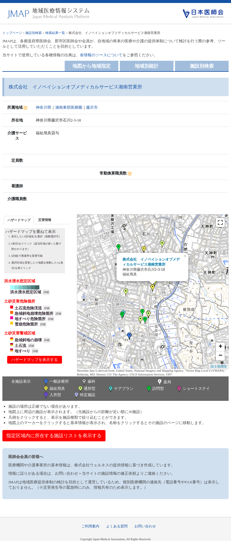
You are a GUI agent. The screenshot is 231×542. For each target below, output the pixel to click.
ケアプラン (120, 389)
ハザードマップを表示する (34, 359)
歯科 (88, 382)
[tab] (19, 220)
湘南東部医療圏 (68, 107)
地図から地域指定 (91, 65)
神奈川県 (43, 107)
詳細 (46, 292)
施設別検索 (33, 33)
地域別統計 (147, 65)
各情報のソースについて (101, 55)
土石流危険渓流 (28, 308)
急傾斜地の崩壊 (28, 340)
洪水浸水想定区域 (25, 292)
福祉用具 (54, 389)
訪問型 (154, 389)
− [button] (220, 355)
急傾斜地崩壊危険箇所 (34, 313)
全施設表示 (21, 381)
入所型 (52, 395)
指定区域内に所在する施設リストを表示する (54, 435)
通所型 (86, 389)
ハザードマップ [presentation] (18, 220)
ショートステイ (193, 389)
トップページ (12, 33)
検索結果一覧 (55, 33)
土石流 (20, 345)
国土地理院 (218, 366)
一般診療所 (56, 382)
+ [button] (220, 346)
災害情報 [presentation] (44, 220)
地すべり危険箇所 (30, 319)
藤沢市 (92, 107)
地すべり (22, 351)
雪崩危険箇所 (26, 324)
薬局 (163, 382)
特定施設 (84, 395)
